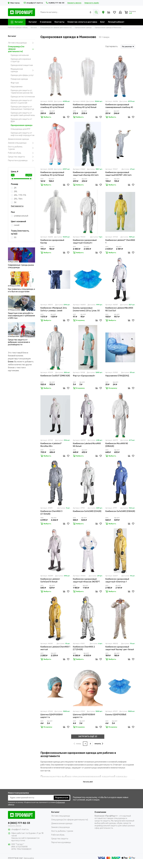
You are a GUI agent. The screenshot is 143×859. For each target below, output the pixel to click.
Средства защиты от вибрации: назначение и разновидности (19, 342)
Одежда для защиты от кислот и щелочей (21, 101)
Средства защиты (21, 157)
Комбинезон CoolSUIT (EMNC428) (55, 376)
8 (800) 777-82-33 (55, 3)
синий (16, 225)
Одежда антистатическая (23, 97)
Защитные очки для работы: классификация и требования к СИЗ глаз (21, 315)
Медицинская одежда (23, 70)
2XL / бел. (18, 199)
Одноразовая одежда (21, 125)
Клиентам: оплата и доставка (82, 22)
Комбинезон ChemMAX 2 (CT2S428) (84, 648)
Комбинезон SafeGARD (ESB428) (120, 511)
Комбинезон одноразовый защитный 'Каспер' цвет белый (119, 648)
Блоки (10, 362)
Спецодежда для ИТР (20, 129)
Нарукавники (16, 86)
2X (15, 188)
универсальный (21, 216)
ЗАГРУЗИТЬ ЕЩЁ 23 (87, 736)
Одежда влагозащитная (22, 65)
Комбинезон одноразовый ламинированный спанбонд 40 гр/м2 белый (119, 106)
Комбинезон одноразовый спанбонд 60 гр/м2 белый (52, 105)
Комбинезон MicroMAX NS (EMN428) (116, 444)
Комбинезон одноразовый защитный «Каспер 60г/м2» (86, 173)
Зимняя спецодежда (21, 143)
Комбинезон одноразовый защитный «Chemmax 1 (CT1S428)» (117, 580)
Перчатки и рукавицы (21, 160)
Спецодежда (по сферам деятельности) (21, 49)
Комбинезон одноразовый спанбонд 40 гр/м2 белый (85, 105)
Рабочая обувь (21, 153)
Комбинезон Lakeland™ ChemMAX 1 (120, 241)
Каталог (17, 22)
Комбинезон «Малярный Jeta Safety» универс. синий (53, 309)
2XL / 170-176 (20, 195)
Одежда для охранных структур (21, 60)
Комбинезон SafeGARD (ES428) (87, 511)
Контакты (59, 22)
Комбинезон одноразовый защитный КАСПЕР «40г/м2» (118, 173)
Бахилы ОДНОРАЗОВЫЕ (115, 714)
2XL (15, 191)
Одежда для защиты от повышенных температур (22, 108)
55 (15, 237)
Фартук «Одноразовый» (84, 376)
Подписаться (61, 798)
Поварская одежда (19, 79)
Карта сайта (29, 858)
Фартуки (15, 83)
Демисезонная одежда (18, 139)
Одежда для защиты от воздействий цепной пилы (23, 114)
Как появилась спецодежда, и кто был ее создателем (21, 290)
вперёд (99, 744)
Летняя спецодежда (21, 43)
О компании (45, 22)
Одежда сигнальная (20, 55)
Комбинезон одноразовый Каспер (52, 241)
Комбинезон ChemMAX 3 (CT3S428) (51, 512)
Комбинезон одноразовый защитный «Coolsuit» (85, 241)
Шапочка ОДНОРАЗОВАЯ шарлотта (51, 715)
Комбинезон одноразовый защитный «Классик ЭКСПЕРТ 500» (86, 580)
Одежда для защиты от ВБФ (21, 120)
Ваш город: (14, 3)
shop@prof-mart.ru (33, 3)
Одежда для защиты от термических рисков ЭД (22, 91)
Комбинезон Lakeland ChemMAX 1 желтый (55, 648)
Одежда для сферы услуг (22, 75)
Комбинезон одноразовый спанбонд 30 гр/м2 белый (52, 173)
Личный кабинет (116, 22)
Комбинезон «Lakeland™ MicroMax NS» (51, 444)
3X (15, 202)
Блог (102, 22)
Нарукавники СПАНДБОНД (117, 376)
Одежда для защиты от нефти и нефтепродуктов (22, 134)
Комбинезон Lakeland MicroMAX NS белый (87, 444)
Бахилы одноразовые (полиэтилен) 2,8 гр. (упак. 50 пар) (86, 309)
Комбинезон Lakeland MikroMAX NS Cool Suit (119, 309)
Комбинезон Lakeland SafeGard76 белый (50, 580)
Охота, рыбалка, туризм (21, 148)
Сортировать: (111, 46)
